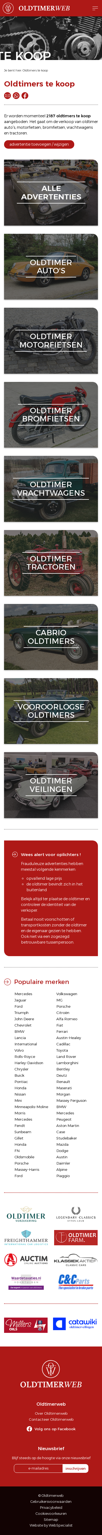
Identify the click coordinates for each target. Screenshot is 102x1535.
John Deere (24, 1019)
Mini (18, 1100)
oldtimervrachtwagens (51, 489)
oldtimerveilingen (51, 785)
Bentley (63, 1069)
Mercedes (23, 994)
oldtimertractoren (51, 563)
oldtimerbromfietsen (51, 415)
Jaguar (20, 1000)
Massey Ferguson (71, 1100)
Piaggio (63, 1176)
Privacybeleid (51, 1508)
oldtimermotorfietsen (51, 340)
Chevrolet (23, 1025)
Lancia (20, 1038)
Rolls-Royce (24, 1056)
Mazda (62, 1144)
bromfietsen (53, 127)
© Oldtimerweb (51, 1496)
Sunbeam (22, 1132)
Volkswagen (66, 994)
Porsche (63, 1006)
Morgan (63, 1094)
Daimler (63, 1163)
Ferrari (62, 1031)
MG (59, 1000)
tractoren (18, 133)
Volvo (19, 1050)
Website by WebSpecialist (51, 1525)
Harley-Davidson (28, 1063)
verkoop (66, 121)
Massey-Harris (26, 1169)
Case (60, 1132)
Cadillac (63, 1044)
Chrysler (21, 1069)
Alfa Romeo (66, 1019)
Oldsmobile (24, 1157)
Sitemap (51, 1520)
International (25, 1044)
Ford (18, 1006)
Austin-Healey (68, 1038)
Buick (19, 1075)
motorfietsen (29, 127)
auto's (9, 127)
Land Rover (66, 1056)
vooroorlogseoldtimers (51, 711)
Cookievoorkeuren (51, 1514)
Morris (19, 1113)
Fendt (19, 1125)
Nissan (20, 1094)
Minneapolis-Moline (31, 1107)
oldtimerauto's (51, 267)
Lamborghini (67, 1063)
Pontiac (21, 1081)
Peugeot (64, 1119)
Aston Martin (67, 1125)
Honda (20, 1088)
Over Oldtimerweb (51, 1413)
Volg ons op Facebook (55, 1429)
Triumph (21, 1012)
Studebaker (66, 1138)
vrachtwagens (80, 127)
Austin (61, 1157)
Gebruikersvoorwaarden (51, 1502)
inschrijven (76, 1468)
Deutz (61, 1075)
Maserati (64, 1088)
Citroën (62, 1012)
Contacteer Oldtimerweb (51, 1419)
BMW (19, 1031)
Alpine (61, 1169)
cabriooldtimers (51, 637)
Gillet (18, 1138)
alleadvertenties (51, 192)
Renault (63, 1081)
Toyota (62, 1050)
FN (17, 1150)
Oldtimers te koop (35, 70)
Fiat (59, 1025)
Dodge (62, 1150)
